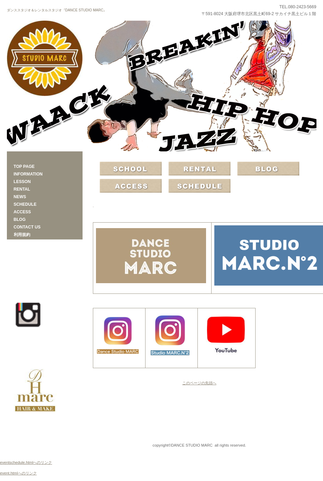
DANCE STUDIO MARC (45, 58)
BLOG (268, 168)
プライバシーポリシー (45, 445)
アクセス (131, 186)
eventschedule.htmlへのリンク (26, 462)
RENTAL (199, 168)
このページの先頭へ (199, 383)
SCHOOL (131, 168)
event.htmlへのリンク (18, 473)
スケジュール (199, 186)
